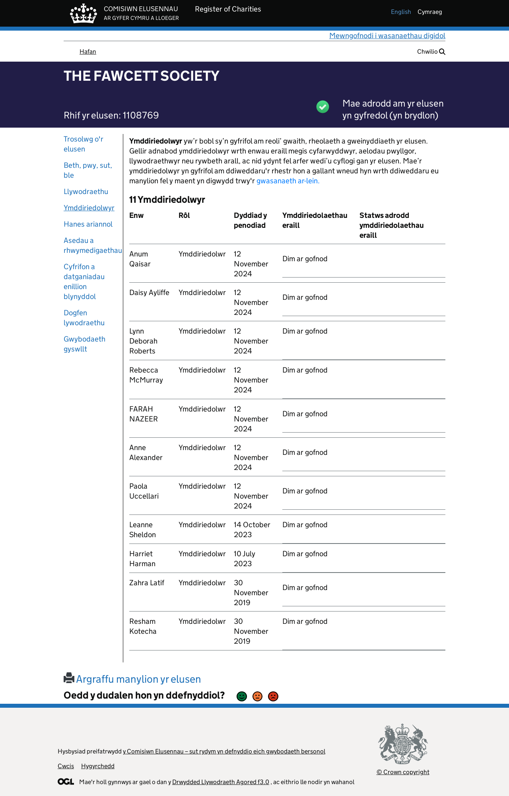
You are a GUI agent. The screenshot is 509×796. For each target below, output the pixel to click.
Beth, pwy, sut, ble (88, 170)
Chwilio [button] (431, 51)
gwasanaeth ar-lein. (288, 180)
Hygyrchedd (98, 766)
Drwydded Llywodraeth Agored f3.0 (220, 782)
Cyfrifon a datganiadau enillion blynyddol (84, 281)
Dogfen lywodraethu (84, 317)
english (401, 12)
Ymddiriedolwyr (89, 207)
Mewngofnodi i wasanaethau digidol (387, 35)
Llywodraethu (86, 191)
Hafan (88, 51)
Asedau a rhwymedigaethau (90, 245)
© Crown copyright (403, 772)
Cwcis (66, 766)
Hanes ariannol (88, 224)
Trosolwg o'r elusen (83, 143)
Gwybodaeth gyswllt (84, 343)
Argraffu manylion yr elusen (132, 678)
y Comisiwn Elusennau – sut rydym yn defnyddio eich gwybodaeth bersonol (224, 751)
